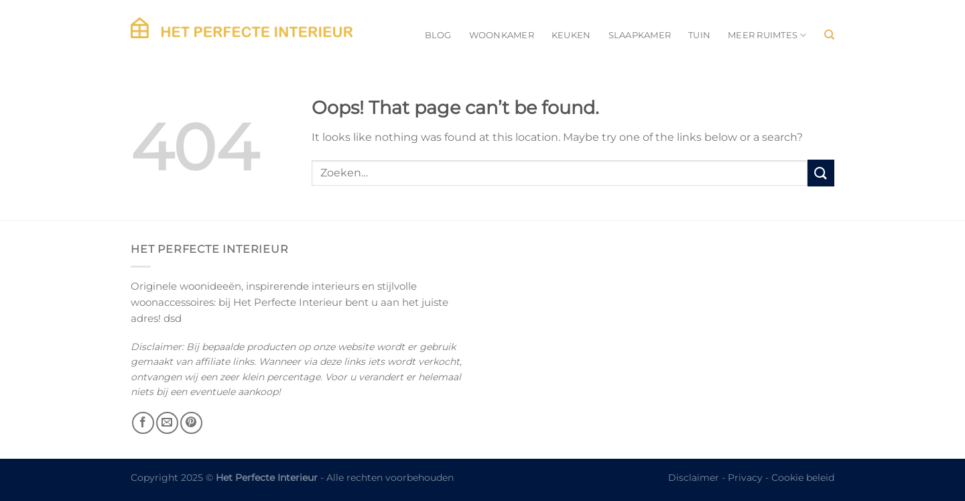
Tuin (699, 35)
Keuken (571, 35)
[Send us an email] (167, 423)
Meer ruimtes (767, 35)
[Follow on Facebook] (143, 423)
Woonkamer (501, 35)
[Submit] (821, 173)
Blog (438, 35)
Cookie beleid (802, 477)
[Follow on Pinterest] (191, 423)
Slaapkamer (639, 35)
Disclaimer (693, 477)
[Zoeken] (829, 35)
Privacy (745, 477)
